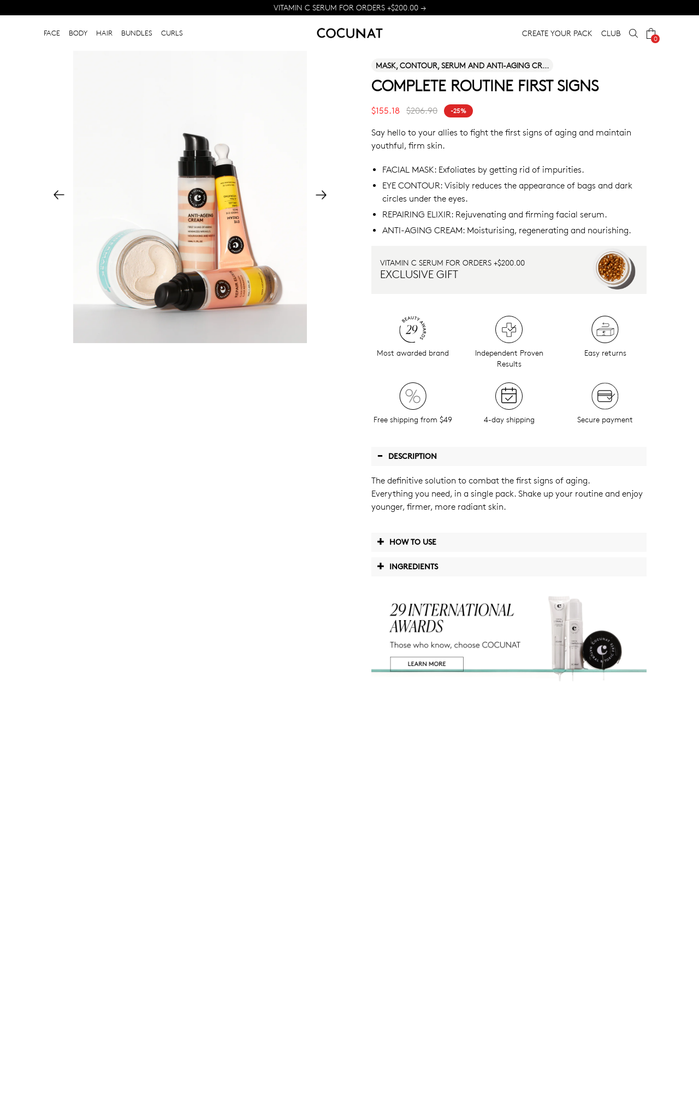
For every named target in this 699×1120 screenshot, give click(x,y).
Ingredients (407, 566)
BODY (78, 32)
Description (407, 456)
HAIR (104, 32)
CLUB (610, 33)
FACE (52, 32)
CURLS (172, 32)
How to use (406, 541)
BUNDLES (136, 32)
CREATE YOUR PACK (557, 33)
